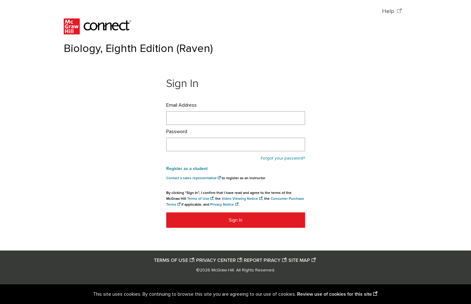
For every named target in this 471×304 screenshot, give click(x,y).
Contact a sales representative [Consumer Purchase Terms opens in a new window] (191, 178)
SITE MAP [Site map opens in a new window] (299, 260)
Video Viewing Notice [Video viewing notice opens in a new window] (240, 198)
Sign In (235, 220)
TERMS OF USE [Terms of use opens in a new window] (171, 260)
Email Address (181, 105)
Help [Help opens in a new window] (389, 11)
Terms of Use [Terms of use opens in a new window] (198, 198)
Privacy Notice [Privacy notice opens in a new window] (222, 204)
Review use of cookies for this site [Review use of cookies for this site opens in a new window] (334, 294)
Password (176, 131)
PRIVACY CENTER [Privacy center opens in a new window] (216, 260)
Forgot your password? (283, 158)
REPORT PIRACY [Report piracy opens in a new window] (262, 260)
